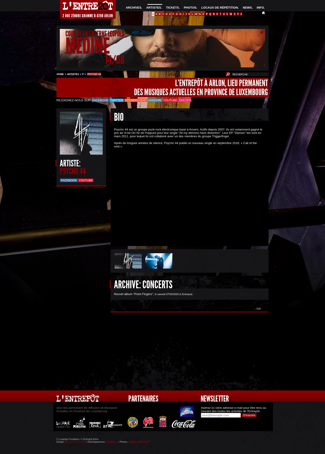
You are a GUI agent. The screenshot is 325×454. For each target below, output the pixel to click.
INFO (260, 7)
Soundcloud (135, 100)
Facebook (100, 100)
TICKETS (172, 7)
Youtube (170, 100)
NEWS (247, 7)
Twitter (116, 100)
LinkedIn (154, 100)
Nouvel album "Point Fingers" (133, 294)
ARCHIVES (133, 7)
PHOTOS (190, 7)
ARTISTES (153, 7)
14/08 (114, 60)
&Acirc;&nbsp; (186, 195)
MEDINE (87, 46)
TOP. (259, 309)
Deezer (185, 100)
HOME (60, 74)
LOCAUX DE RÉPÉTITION (219, 7)
